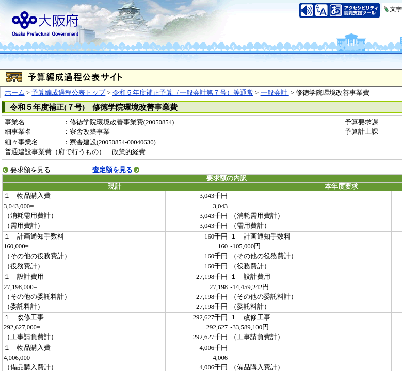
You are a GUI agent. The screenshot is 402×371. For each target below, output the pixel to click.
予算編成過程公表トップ (68, 92)
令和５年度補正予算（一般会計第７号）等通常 (182, 92)
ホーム (15, 92)
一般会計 (275, 92)
